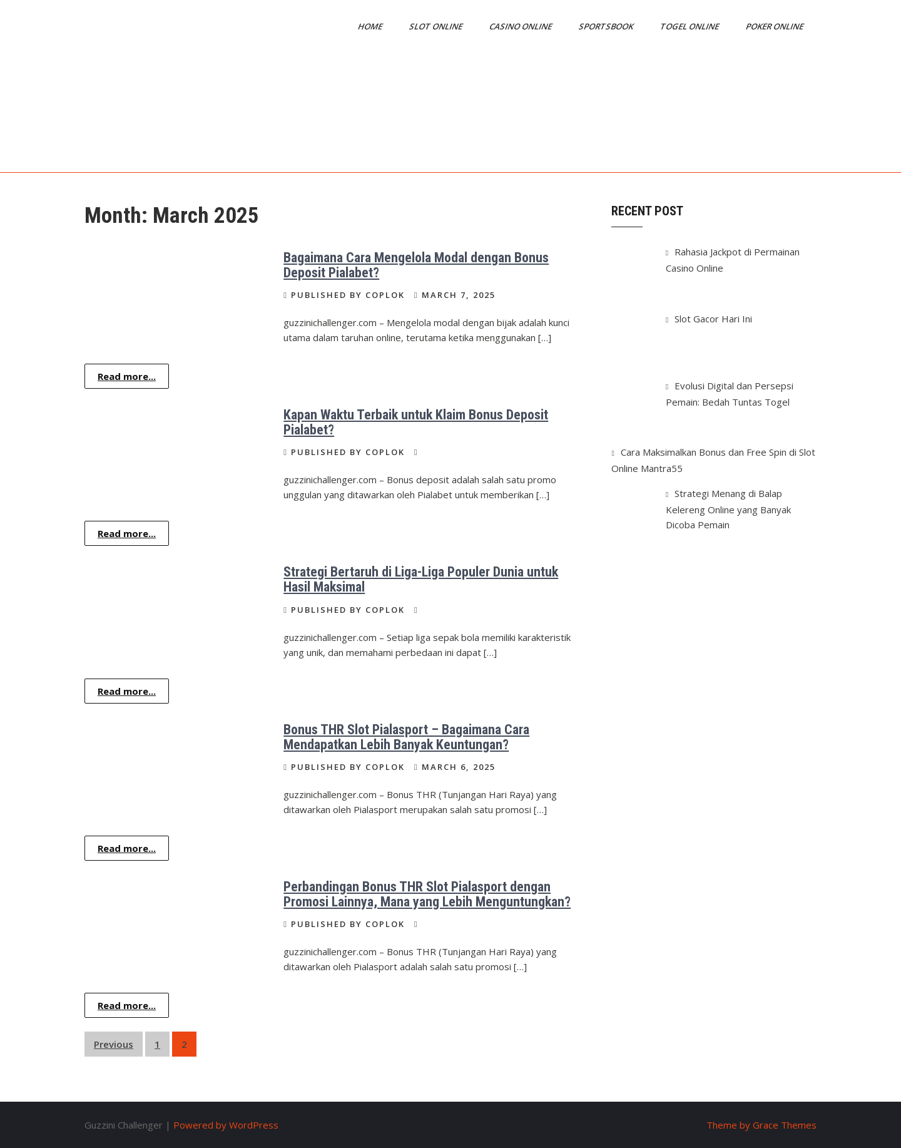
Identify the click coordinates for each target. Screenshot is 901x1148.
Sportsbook (607, 26)
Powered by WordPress (225, 1125)
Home (371, 26)
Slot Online (437, 26)
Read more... (127, 376)
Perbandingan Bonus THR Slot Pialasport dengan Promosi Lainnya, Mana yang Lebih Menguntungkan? (427, 894)
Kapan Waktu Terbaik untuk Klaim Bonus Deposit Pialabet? (415, 422)
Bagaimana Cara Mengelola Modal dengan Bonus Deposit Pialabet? (416, 265)
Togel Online (690, 26)
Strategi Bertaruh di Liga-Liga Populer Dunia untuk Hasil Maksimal (420, 579)
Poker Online (776, 26)
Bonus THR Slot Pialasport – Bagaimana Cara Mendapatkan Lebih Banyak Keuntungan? (406, 737)
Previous (113, 1044)
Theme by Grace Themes (761, 1125)
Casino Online (521, 26)
